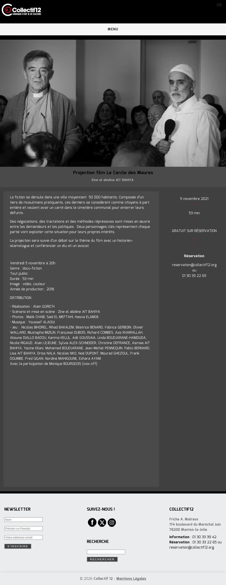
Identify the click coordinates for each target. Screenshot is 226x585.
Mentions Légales (131, 579)
